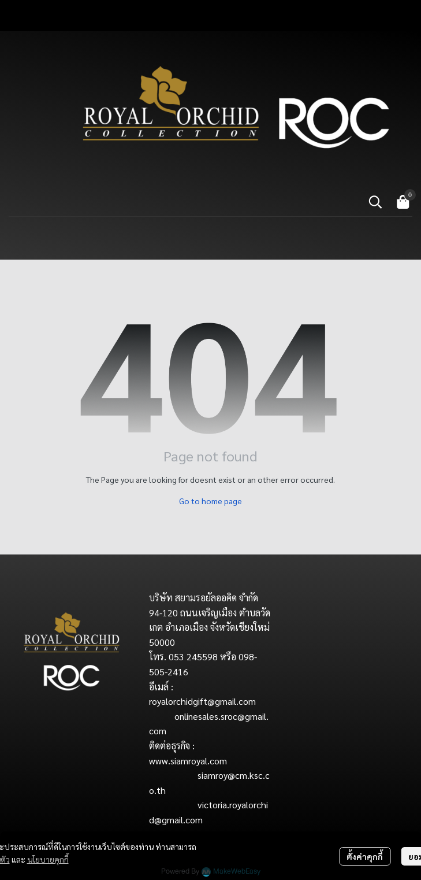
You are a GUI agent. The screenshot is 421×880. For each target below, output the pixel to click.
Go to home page (210, 501)
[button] (375, 202)
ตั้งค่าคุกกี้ (365, 856)
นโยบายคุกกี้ (48, 859)
